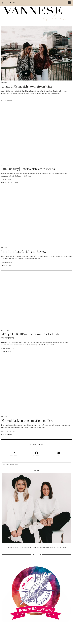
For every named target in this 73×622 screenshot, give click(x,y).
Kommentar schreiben (9, 182)
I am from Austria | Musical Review (23, 251)
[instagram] (14, 454)
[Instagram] (2, 3)
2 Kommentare (6, 100)
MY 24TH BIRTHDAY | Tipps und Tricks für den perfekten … (31, 336)
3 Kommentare (6, 351)
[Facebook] (6, 3)
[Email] (10, 3)
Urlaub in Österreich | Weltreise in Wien (26, 86)
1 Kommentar (6, 265)
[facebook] (36, 454)
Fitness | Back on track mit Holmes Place (27, 420)
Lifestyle (5, 165)
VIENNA (4, 82)
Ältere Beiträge (36, 444)
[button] (70, 2)
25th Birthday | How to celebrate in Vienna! (28, 169)
